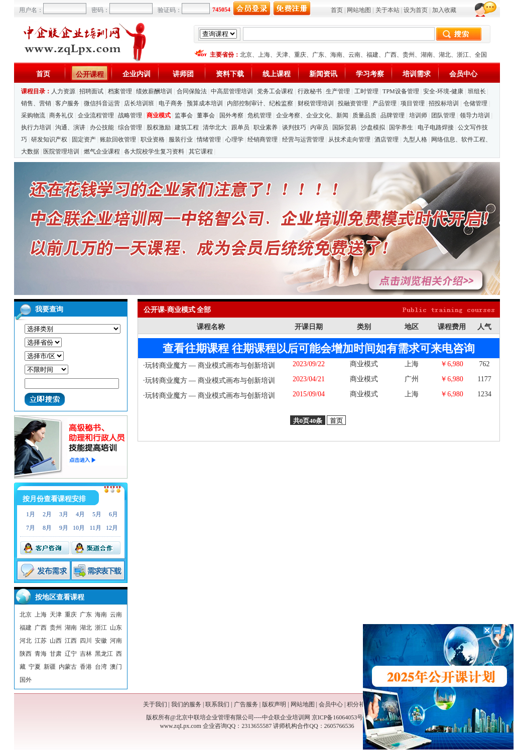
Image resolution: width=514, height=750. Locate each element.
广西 (390, 54)
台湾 (101, 666)
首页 (337, 10)
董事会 (206, 115)
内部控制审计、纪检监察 (260, 103)
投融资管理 (353, 103)
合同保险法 (192, 91)
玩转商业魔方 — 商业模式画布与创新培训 (210, 365)
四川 (86, 640)
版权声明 (274, 704)
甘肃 (56, 653)
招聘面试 (91, 91)
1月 (30, 514)
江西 (71, 640)
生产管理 (338, 91)
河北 (26, 640)
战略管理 (130, 115)
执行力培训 (36, 127)
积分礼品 (359, 704)
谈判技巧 (294, 127)
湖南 (427, 54)
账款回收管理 (118, 139)
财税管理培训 (316, 103)
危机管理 (259, 115)
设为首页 (416, 10)
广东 (318, 54)
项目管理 (413, 103)
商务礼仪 (61, 115)
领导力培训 (475, 115)
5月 (96, 514)
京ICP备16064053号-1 (340, 717)
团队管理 (443, 115)
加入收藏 (444, 10)
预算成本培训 (205, 103)
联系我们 (217, 704)
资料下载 (230, 74)
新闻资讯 (323, 74)
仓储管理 (475, 103)
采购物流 (34, 115)
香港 (86, 666)
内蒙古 (68, 666)
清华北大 (215, 127)
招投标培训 (444, 103)
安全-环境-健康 (443, 91)
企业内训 (136, 74)
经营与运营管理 (303, 139)
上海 (264, 54)
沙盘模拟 (373, 127)
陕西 (26, 653)
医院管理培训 (61, 151)
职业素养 (265, 127)
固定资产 (84, 139)
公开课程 (90, 74)
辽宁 (71, 653)
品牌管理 (392, 115)
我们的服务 (186, 704)
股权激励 (159, 127)
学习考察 (370, 74)
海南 (336, 54)
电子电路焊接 (436, 127)
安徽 (101, 640)
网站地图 (359, 10)
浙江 (463, 54)
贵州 (409, 54)
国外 (26, 679)
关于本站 (387, 10)
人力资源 (63, 91)
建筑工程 (187, 127)
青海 (41, 653)
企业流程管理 (96, 115)
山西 (56, 640)
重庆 (300, 54)
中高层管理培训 (232, 91)
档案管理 (120, 91)
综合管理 (130, 127)
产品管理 (384, 103)
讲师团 (183, 74)
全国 (481, 54)
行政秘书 (310, 91)
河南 (116, 640)
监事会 (184, 115)
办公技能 (102, 127)
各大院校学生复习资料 (154, 151)
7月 (30, 527)
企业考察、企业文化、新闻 (312, 115)
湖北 (445, 54)
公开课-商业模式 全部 (177, 310)
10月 (79, 527)
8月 (47, 527)
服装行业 (181, 139)
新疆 (50, 666)
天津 (282, 54)
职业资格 (153, 139)
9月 (63, 527)
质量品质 (364, 115)
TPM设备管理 (400, 91)
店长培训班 (139, 103)
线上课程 (277, 74)
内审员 (319, 127)
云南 (354, 54)
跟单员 (240, 127)
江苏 (41, 640)
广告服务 (246, 704)
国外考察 (231, 115)
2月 (47, 514)
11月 (95, 527)
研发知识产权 (49, 139)
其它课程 (201, 151)
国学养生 (401, 127)
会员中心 (463, 74)
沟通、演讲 (70, 127)
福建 (372, 54)
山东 (116, 627)
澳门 (116, 666)
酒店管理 (386, 139)
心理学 (234, 139)
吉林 (86, 653)
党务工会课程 (275, 91)
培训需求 (417, 74)
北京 (246, 54)
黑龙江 (104, 653)
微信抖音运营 (102, 103)
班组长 (477, 91)
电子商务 (171, 103)
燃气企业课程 (102, 151)
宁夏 (35, 666)
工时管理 (366, 91)
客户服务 (67, 103)
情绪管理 (209, 139)
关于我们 (155, 704)
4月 (80, 514)
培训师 (418, 115)
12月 (112, 527)
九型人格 (415, 139)
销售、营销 (36, 103)
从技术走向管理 (349, 139)
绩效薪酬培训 (154, 91)
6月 (113, 514)
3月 (63, 514)
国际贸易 (344, 127)
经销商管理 (262, 139)
